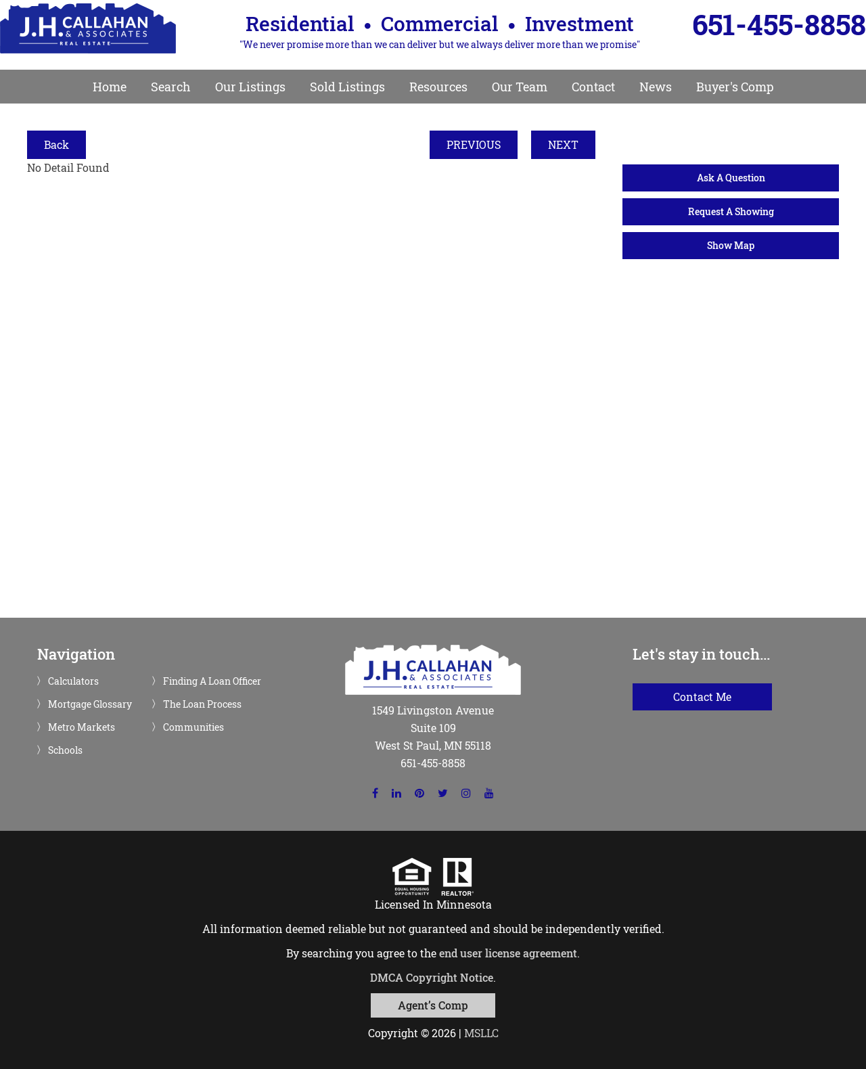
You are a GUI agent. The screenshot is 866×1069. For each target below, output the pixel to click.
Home (110, 86)
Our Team (519, 86)
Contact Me (702, 696)
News (655, 86)
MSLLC (481, 1033)
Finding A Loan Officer (212, 681)
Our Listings (250, 86)
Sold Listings (347, 86)
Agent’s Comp (433, 1005)
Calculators (73, 681)
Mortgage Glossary (90, 704)
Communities (193, 727)
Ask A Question (731, 177)
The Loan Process (202, 704)
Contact (593, 86)
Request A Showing (731, 211)
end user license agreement (508, 953)
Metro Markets (81, 727)
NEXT (563, 144)
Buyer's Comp (735, 86)
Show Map (730, 245)
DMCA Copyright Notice (431, 977)
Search (171, 86)
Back (56, 144)
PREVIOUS (474, 144)
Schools (65, 750)
